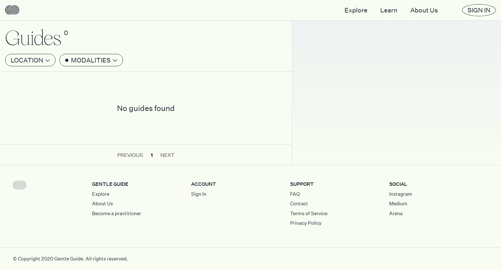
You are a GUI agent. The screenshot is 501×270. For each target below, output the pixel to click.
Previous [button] (130, 155)
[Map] (396, 82)
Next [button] (167, 155)
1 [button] (152, 155)
